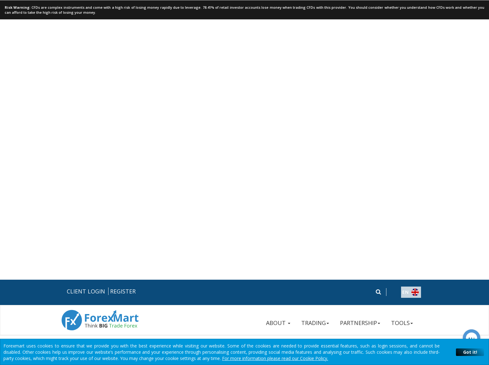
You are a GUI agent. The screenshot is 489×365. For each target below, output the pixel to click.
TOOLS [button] (402, 43)
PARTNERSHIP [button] (360, 43)
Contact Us (360, 233)
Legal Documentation (136, 223)
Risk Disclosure (177, 223)
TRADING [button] (315, 43)
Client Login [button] (86, 11)
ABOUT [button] (278, 43)
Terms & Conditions (245, 223)
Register (123, 11)
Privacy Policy (209, 223)
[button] (405, 13)
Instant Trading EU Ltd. (129, 319)
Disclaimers (280, 223)
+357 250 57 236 (366, 211)
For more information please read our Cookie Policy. (275, 358)
